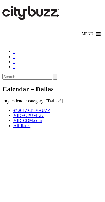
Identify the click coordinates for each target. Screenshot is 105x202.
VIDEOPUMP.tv (28, 115)
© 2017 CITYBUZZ (31, 110)
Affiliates (21, 125)
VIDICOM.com (27, 120)
